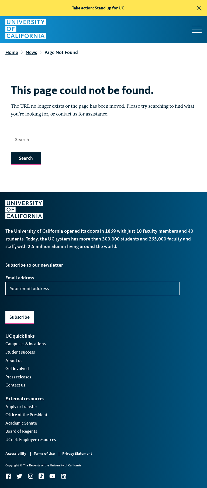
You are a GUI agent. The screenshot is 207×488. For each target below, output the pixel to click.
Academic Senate (21, 423)
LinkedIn (63, 476)
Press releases (18, 376)
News (31, 52)
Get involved (17, 368)
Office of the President (26, 414)
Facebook (8, 476)
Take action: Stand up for (98, 8)
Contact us (15, 385)
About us (13, 360)
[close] (199, 8)
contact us (66, 114)
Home (11, 52)
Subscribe (19, 317)
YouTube (52, 476)
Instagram (30, 476)
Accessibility (15, 453)
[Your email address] (92, 288)
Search (26, 158)
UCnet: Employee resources (30, 439)
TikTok (41, 476)
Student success (20, 352)
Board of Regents (21, 431)
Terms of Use (44, 453)
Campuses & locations (25, 343)
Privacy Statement (77, 453)
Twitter (19, 476)
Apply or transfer (21, 406)
